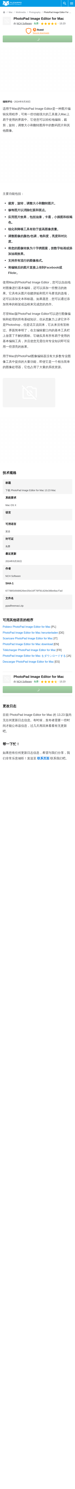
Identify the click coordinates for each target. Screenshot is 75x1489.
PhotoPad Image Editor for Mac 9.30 (25, 1314)
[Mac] (11, 12)
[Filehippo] (12, 3)
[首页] (4, 12)
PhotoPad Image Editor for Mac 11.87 (25, 1273)
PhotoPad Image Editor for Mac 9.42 (25, 1307)
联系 (5, 1465)
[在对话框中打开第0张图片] (29, 392)
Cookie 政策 (46, 1465)
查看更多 (37, 1345)
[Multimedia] (21, 12)
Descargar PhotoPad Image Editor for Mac (28, 661)
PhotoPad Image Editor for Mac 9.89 (25, 1286)
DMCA (43, 1485)
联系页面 (43, 758)
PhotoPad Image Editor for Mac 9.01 (25, 1321)
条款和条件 (45, 1459)
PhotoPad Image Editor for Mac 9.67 (25, 1293)
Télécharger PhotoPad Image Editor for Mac (29, 650)
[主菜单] (71, 3)
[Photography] (35, 12)
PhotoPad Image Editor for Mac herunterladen (30, 632)
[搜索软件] (64, 3)
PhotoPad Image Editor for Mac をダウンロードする (34, 655)
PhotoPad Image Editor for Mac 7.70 (25, 1328)
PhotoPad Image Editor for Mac (39, 18)
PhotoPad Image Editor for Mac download (28, 644)
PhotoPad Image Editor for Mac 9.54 (25, 1300)
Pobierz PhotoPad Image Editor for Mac (27, 626)
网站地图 (8, 1478)
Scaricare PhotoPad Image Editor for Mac (28, 638)
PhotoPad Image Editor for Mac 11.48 (25, 1280)
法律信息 (44, 1478)
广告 (5, 1472)
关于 (5, 1459)
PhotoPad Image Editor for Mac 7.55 (25, 1335)
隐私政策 (44, 1472)
